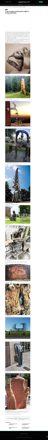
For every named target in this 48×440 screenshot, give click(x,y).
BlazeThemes (30, 437)
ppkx (6, 14)
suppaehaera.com (24, 2)
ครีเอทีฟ (6, 9)
